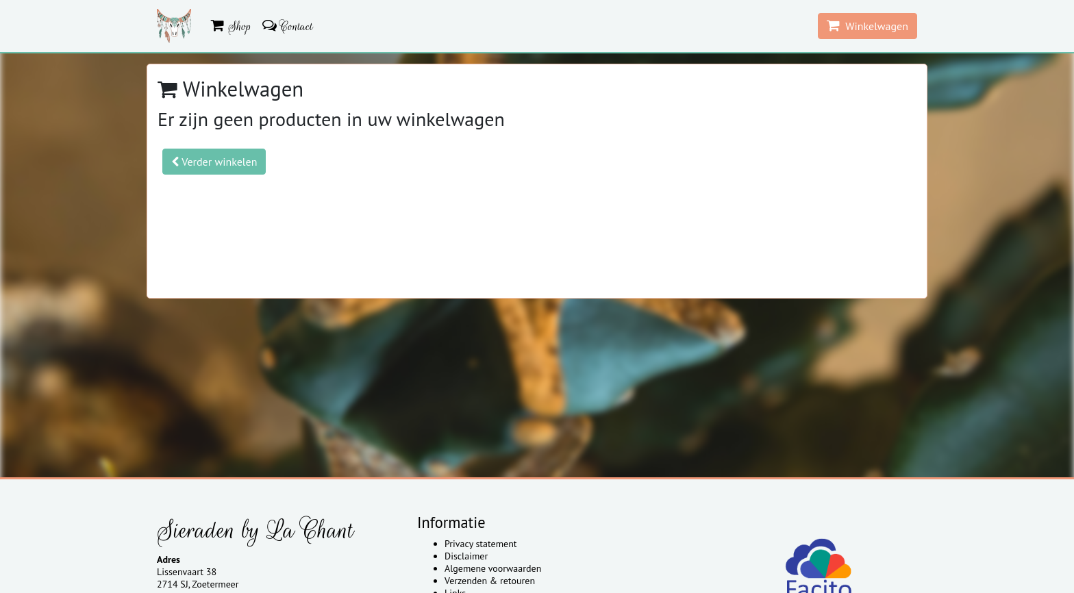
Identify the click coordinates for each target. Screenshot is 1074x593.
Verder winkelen (214, 161)
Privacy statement (481, 544)
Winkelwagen (867, 25)
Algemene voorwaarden (493, 568)
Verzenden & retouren (490, 581)
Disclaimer (466, 556)
